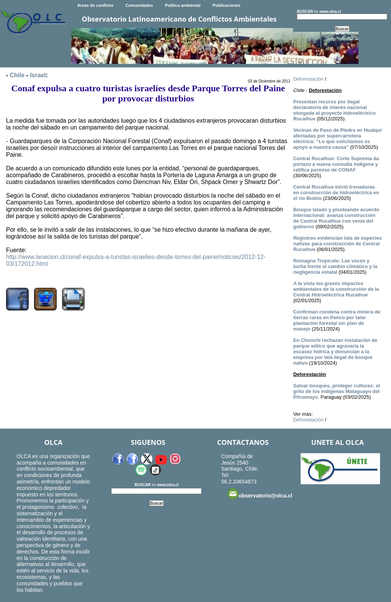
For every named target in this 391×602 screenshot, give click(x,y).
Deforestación (308, 79)
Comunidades (139, 5)
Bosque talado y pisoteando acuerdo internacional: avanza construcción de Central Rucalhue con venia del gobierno (336, 218)
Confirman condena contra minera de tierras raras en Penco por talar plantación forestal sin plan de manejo (336, 320)
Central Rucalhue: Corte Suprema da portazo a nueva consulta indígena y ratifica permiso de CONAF (336, 164)
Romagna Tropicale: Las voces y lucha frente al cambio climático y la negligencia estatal (335, 266)
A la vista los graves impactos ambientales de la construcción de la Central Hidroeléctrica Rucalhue (336, 289)
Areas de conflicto (95, 5)
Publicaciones (226, 5)
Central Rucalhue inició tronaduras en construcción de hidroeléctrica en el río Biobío (336, 192)
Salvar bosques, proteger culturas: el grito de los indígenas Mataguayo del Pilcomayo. (336, 391)
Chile (17, 75)
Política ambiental (182, 5)
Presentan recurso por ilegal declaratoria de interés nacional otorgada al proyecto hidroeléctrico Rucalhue (334, 110)
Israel (38, 75)
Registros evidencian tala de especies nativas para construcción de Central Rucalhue (337, 243)
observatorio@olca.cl (259, 493)
